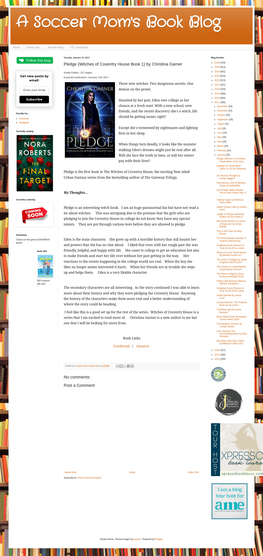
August (221, 124)
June (220, 132)
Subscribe (34, 99)
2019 (217, 93)
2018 (217, 98)
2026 (217, 62)
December (222, 106)
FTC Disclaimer (79, 47)
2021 (217, 84)
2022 (217, 80)
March (220, 146)
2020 (217, 89)
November (222, 110)
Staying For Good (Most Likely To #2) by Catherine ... (231, 168)
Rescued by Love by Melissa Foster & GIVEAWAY (231, 184)
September (223, 119)
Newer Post (70, 472)
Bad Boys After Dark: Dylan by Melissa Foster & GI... (230, 342)
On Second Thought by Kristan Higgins (228, 177)
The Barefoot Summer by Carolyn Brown (229, 325)
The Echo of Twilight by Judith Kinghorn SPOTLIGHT (232, 261)
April (219, 141)
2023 (217, 76)
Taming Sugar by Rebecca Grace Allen (230, 201)
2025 (217, 67)
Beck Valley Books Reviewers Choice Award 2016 (232, 318)
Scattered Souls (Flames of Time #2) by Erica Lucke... (231, 246)
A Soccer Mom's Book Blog (118, 22)
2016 (217, 350)
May (219, 137)
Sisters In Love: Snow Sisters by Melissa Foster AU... (231, 253)
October (221, 115)
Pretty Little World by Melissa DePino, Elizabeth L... (231, 282)
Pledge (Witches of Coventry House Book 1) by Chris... (231, 160)
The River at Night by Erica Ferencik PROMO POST (230, 275)
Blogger (159, 539)
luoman (137, 539)
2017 (217, 102)
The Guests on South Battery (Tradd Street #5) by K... (231, 268)
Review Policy (56, 47)
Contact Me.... (34, 47)
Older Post (193, 472)
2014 (217, 359)
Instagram (24, 122)
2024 (217, 71)
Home (16, 47)
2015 (217, 354)
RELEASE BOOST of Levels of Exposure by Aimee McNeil (231, 224)
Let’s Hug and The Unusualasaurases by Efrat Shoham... (232, 334)
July (219, 128)
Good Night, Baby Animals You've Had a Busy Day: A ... (231, 193)
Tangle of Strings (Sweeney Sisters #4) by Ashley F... (230, 215)
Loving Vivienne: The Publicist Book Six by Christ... (232, 303)
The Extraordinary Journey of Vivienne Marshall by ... (231, 239)
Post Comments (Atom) (89, 477)
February (222, 150)
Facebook (24, 118)
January (221, 155)
